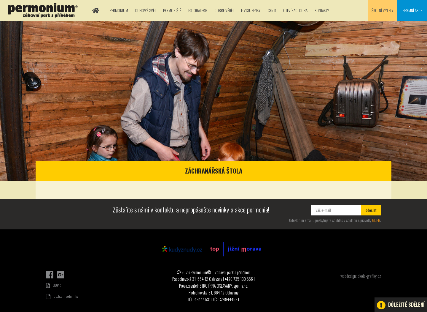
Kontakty (322, 10)
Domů (95, 10)
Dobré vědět (224, 10)
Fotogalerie (197, 10)
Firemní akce (412, 10)
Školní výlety (382, 10)
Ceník (272, 10)
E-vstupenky (251, 10)
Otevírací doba (295, 10)
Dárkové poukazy (399, 268)
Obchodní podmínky (62, 296)
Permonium (119, 10)
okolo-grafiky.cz (369, 276)
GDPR (376, 220)
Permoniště (172, 10)
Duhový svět (145, 10)
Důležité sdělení (401, 305)
